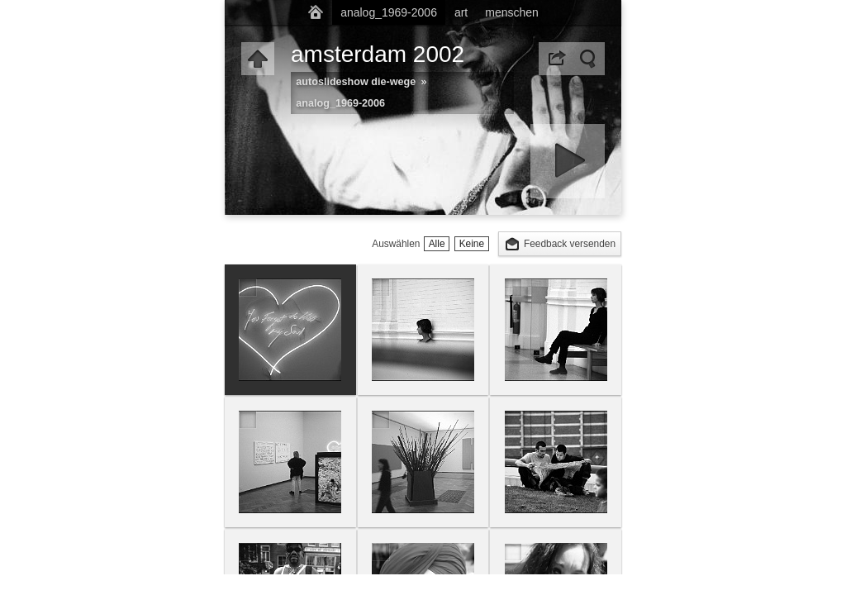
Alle (437, 244)
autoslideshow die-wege (356, 82)
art (461, 12)
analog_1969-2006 (388, 12)
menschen (512, 12)
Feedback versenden (569, 244)
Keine (471, 244)
